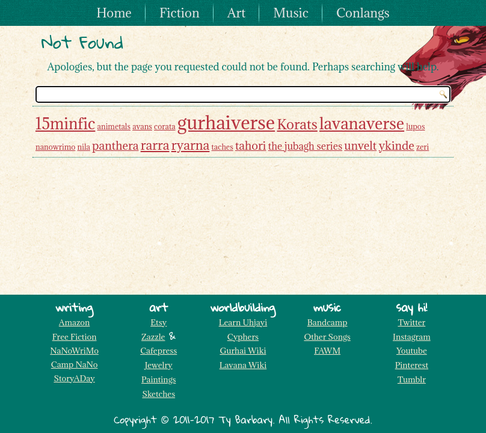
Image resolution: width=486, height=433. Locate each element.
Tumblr (412, 379)
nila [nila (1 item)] (84, 147)
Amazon (74, 322)
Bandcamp (327, 322)
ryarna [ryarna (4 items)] (190, 145)
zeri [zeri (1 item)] (422, 147)
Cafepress (158, 350)
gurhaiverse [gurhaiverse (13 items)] (226, 123)
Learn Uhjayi (243, 322)
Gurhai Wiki (243, 350)
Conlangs (363, 13)
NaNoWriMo (74, 350)
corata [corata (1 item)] (165, 126)
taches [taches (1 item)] (222, 147)
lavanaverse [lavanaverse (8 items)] (361, 123)
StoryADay (74, 378)
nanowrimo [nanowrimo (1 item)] (55, 147)
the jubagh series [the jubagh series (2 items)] (305, 146)
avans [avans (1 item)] (142, 126)
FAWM (327, 350)
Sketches (158, 393)
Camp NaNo (74, 364)
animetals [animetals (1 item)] (114, 126)
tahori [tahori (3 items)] (250, 145)
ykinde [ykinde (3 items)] (396, 145)
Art (236, 13)
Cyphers (243, 336)
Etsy (158, 322)
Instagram (412, 336)
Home (114, 13)
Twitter (411, 322)
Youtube (411, 350)
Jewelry (159, 365)
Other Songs (327, 336)
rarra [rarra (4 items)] (155, 145)
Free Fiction (74, 336)
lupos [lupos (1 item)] (415, 126)
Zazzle (153, 336)
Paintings (158, 379)
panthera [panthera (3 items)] (115, 145)
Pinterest (411, 365)
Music (291, 13)
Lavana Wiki (243, 365)
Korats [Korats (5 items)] (297, 124)
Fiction (179, 13)
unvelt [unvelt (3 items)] (360, 145)
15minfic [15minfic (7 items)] (65, 124)
